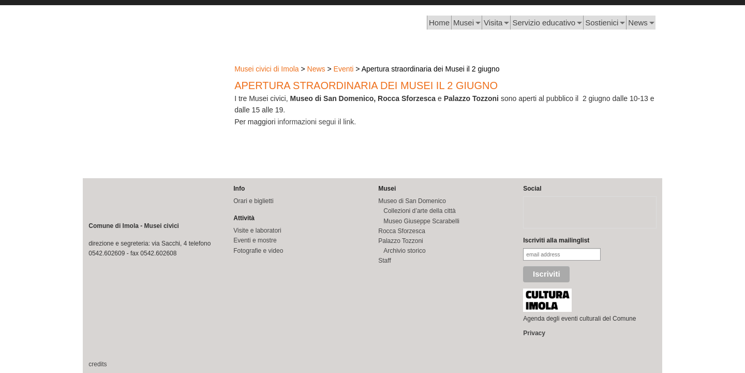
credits (97, 364)
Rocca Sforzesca (401, 231)
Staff (384, 260)
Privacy (534, 333)
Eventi (344, 69)
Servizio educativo (543, 22)
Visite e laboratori (257, 230)
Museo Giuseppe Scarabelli (421, 221)
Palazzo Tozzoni (400, 241)
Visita (493, 22)
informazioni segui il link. (316, 122)
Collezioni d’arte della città (419, 210)
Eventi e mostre (254, 240)
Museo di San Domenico (412, 201)
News (638, 22)
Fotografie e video (258, 250)
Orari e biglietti (253, 201)
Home (439, 22)
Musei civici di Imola (266, 69)
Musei (463, 22)
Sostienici (601, 22)
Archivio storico (404, 250)
